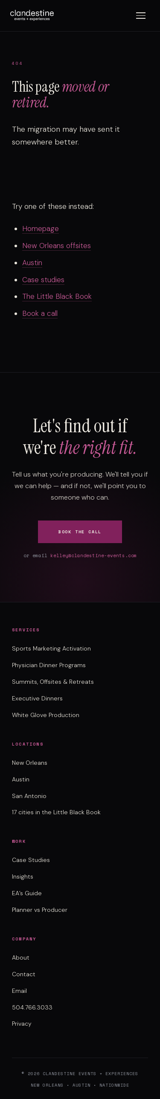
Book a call (40, 313)
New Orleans (29, 762)
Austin (32, 262)
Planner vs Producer (39, 910)
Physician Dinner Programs (49, 665)
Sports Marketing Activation (51, 648)
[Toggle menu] (141, 15)
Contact (23, 974)
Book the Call (80, 532)
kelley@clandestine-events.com (93, 555)
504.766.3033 (32, 1007)
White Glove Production (45, 715)
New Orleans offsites (56, 245)
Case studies (43, 279)
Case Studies (31, 860)
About (20, 957)
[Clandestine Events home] (32, 15)
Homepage (40, 228)
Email (19, 991)
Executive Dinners (37, 698)
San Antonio (29, 796)
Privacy (22, 1023)
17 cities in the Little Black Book (56, 812)
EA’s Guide (27, 893)
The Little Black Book (57, 296)
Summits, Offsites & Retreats (53, 681)
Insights (22, 876)
